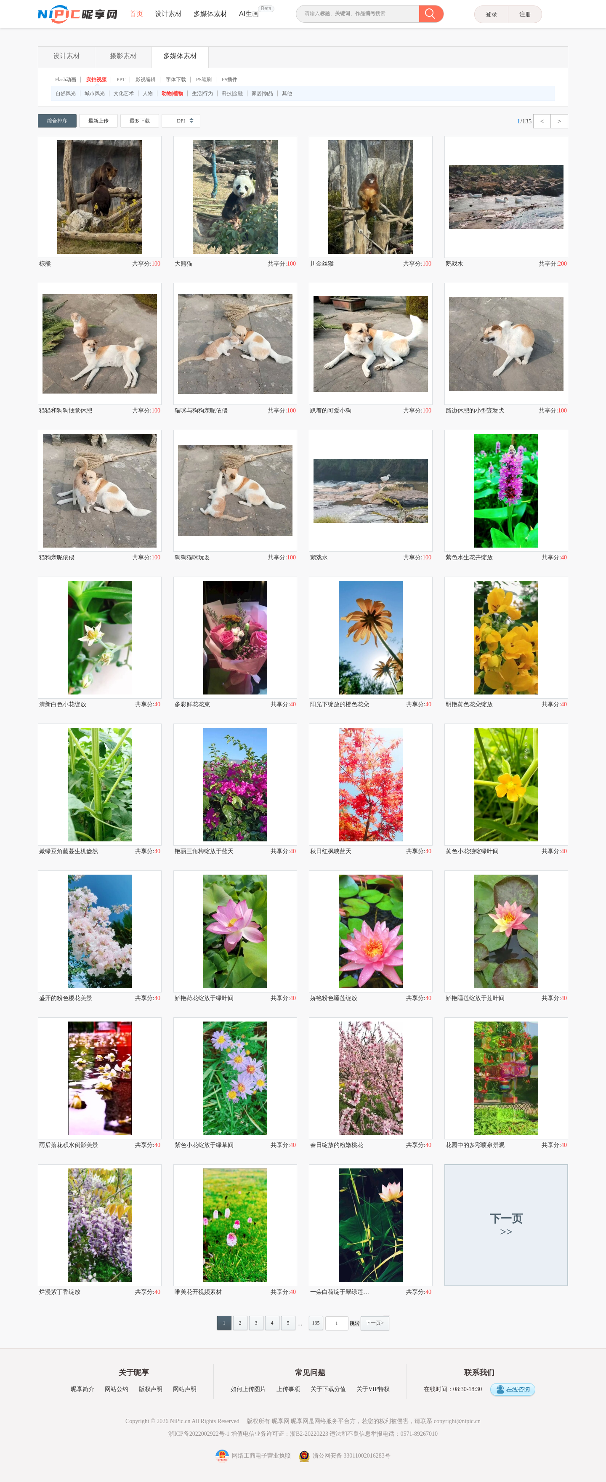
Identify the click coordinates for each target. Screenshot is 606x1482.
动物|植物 (172, 93)
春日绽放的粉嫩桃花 (336, 1145)
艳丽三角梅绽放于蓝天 (204, 851)
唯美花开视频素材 (198, 1292)
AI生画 (249, 13)
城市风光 (95, 93)
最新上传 (98, 121)
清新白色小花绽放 (62, 704)
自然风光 (66, 93)
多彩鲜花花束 (192, 704)
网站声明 (185, 1389)
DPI (181, 121)
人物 (148, 93)
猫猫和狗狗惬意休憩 (65, 410)
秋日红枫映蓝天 (330, 851)
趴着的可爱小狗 (330, 410)
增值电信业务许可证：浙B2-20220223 (279, 1434)
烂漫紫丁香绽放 (59, 1292)
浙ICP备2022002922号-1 (198, 1434)
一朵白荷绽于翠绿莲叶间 (340, 1292)
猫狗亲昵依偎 (56, 557)
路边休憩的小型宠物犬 (475, 410)
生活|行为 (202, 93)
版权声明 (150, 1389)
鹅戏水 (454, 264)
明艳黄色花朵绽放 (469, 704)
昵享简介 (82, 1389)
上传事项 (288, 1389)
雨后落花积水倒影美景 (68, 1145)
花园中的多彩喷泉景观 (475, 1145)
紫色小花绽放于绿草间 (204, 1145)
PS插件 (229, 79)
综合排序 (57, 121)
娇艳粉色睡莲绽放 (333, 998)
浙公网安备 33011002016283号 (345, 1456)
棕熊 (45, 264)
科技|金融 (232, 93)
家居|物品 (262, 93)
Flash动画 (65, 79)
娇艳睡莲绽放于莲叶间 (475, 998)
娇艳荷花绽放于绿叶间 (204, 998)
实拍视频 (96, 79)
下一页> (375, 1323)
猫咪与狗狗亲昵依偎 (201, 410)
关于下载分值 (328, 1389)
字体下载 (176, 79)
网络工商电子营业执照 (253, 1456)
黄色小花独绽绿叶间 (472, 851)
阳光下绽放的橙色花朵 (339, 704)
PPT (121, 79)
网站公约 (116, 1389)
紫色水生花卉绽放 (469, 557)
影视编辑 (146, 79)
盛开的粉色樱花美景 (65, 998)
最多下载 (140, 121)
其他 (287, 93)
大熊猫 (183, 264)
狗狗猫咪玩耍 (192, 557)
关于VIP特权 (373, 1389)
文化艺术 (124, 93)
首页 (136, 13)
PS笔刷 (204, 79)
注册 (525, 14)
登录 (491, 14)
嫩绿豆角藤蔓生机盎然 (68, 851)
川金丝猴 (322, 264)
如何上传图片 (248, 1389)
